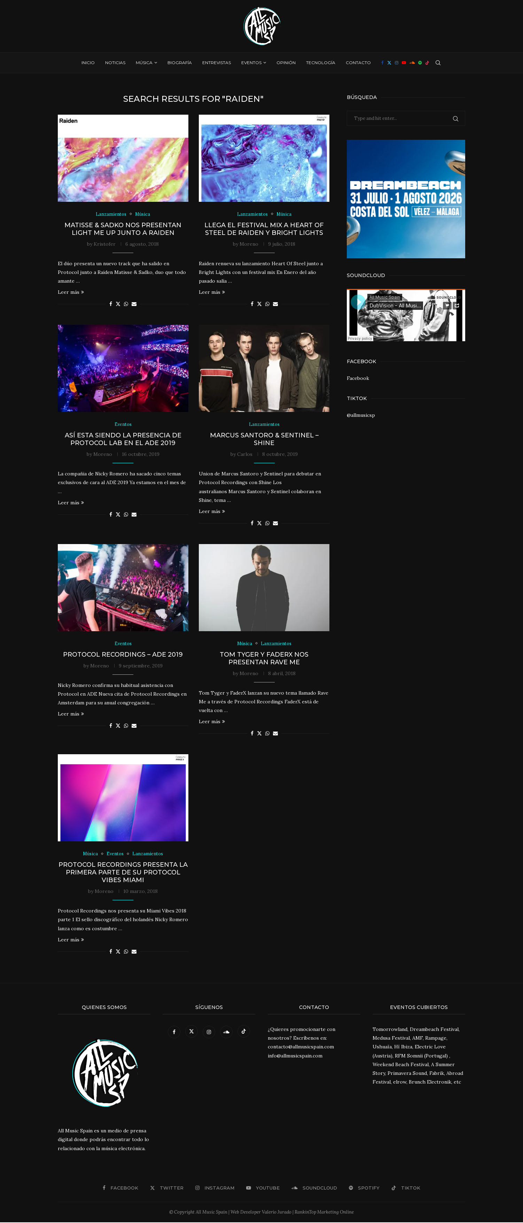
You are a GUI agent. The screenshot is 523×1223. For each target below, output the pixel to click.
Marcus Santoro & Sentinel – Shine (264, 439)
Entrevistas (216, 62)
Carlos (244, 454)
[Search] (438, 63)
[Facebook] (382, 63)
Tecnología (320, 62)
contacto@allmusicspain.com (301, 1048)
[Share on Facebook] (110, 304)
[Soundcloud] (412, 63)
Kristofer (105, 244)
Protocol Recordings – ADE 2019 (123, 655)
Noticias (115, 62)
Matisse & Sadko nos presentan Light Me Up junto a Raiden (122, 229)
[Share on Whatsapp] (126, 304)
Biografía (179, 62)
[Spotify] (420, 63)
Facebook (358, 378)
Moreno (249, 244)
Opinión (286, 62)
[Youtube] (404, 63)
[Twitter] (389, 63)
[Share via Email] (134, 304)
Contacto (358, 62)
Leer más (71, 292)
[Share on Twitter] (118, 304)
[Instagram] (396, 63)
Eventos (251, 62)
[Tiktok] (427, 63)
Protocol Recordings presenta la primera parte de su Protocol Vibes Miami (123, 873)
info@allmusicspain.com (295, 1056)
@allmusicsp (361, 415)
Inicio (88, 62)
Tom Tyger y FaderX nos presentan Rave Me (264, 658)
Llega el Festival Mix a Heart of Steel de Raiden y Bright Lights (264, 229)
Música (144, 62)
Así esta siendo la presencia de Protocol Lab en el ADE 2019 (123, 439)
